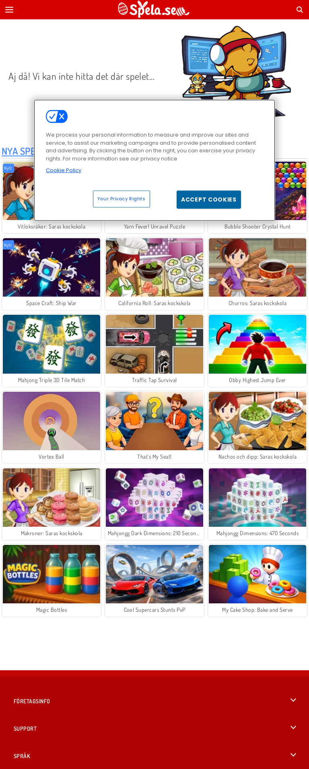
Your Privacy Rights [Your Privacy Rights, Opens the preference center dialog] (121, 198)
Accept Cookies (209, 199)
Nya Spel (21, 151)
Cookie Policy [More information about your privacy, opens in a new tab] (63, 170)
